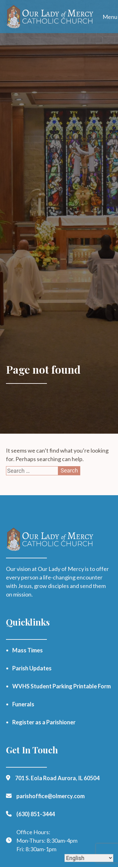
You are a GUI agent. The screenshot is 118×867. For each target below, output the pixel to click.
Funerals (23, 704)
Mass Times (27, 650)
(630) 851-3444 (35, 814)
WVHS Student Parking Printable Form (61, 686)
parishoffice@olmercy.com (50, 796)
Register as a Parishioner (44, 722)
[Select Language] (89, 858)
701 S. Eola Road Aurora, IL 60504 (57, 778)
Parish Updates (32, 668)
